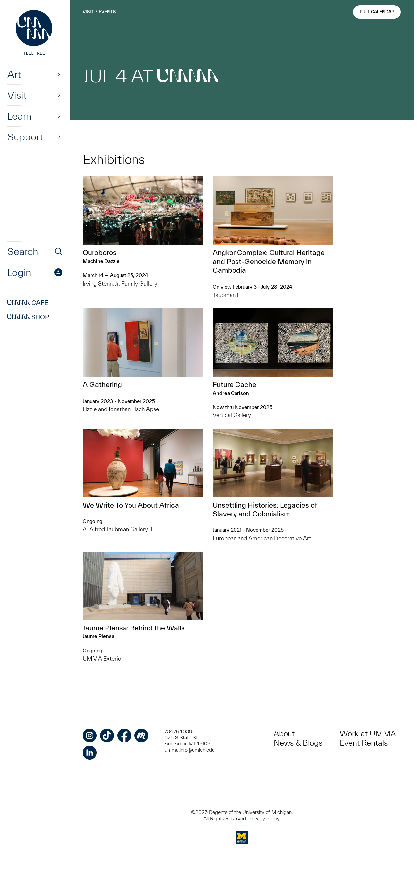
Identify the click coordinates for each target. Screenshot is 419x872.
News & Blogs (298, 742)
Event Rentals (364, 742)
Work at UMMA (368, 733)
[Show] (59, 74)
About (284, 733)
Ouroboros (100, 252)
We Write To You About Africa (131, 505)
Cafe (27, 302)
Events (107, 11)
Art (14, 74)
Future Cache (234, 384)
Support (25, 136)
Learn (19, 116)
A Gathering (102, 384)
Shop (28, 317)
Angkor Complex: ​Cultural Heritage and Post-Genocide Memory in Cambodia (269, 261)
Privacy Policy (263, 818)
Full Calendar (377, 11)
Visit (16, 95)
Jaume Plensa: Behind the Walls (134, 628)
